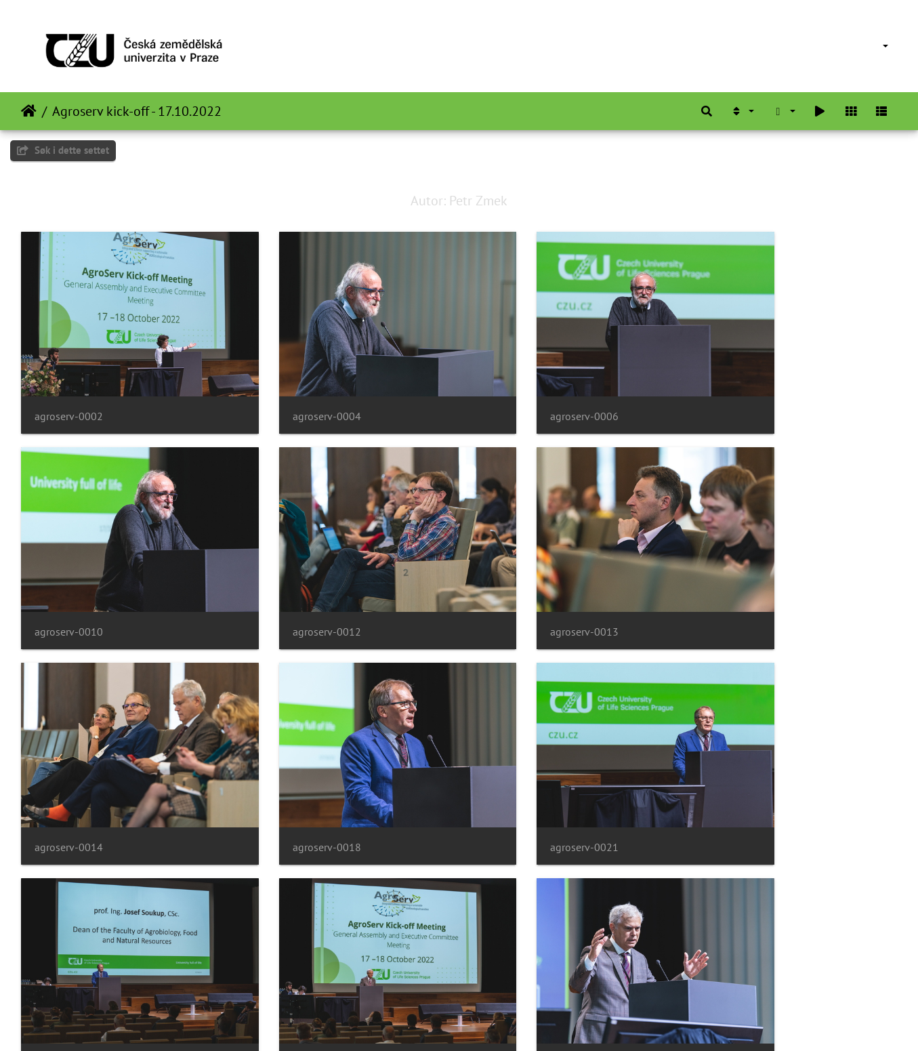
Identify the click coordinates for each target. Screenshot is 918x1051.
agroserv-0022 (293, 777)
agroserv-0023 (517, 777)
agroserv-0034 (517, 970)
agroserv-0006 (517, 392)
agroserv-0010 (741, 392)
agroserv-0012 (69, 585)
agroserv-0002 (69, 392)
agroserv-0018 (741, 585)
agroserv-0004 (293, 392)
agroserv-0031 (293, 970)
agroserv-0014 (517, 585)
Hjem (29, 111)
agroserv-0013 (293, 585)
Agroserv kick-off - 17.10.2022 (137, 111)
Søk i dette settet (63, 150)
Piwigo (482, 1022)
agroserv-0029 (69, 970)
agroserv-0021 (69, 777)
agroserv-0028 (741, 777)
